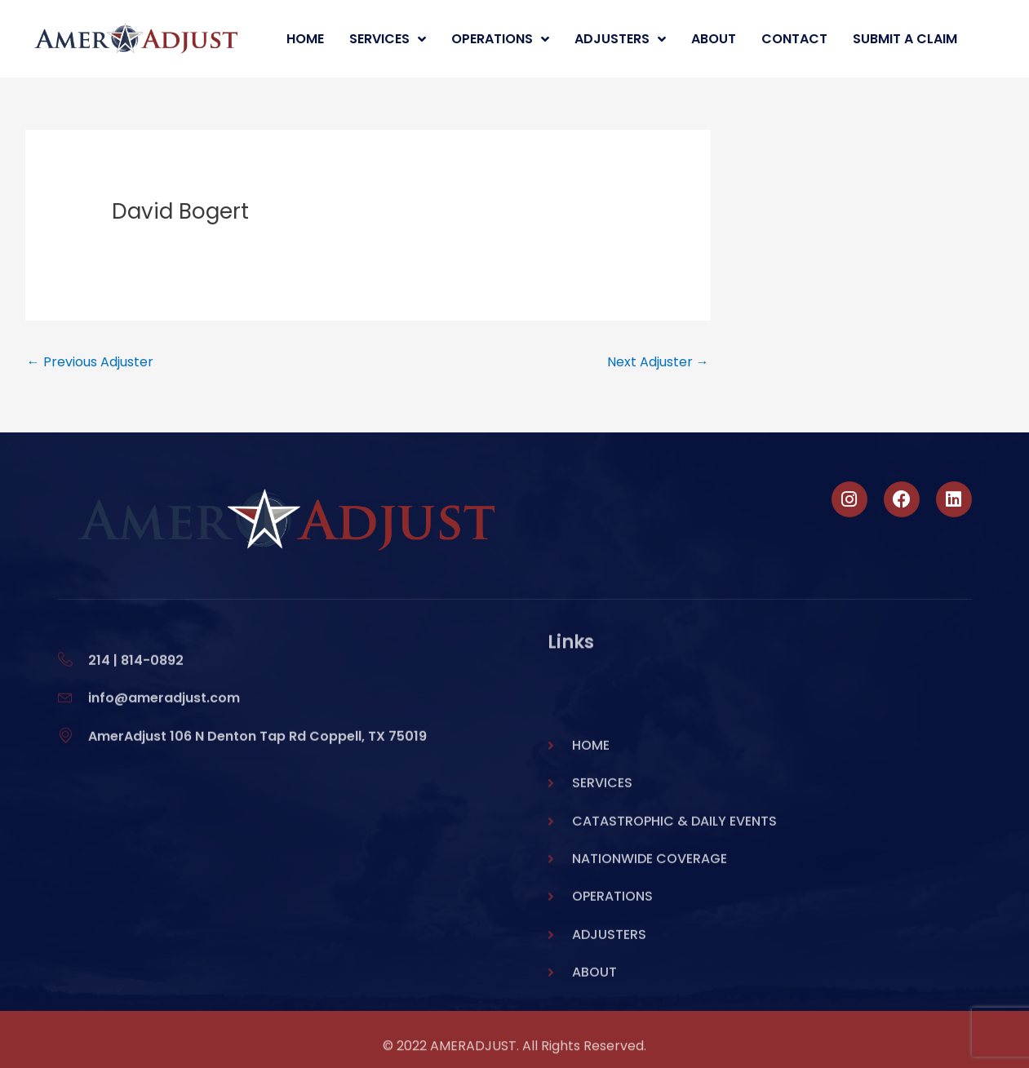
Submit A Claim (905, 38)
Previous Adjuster (90, 361)
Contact (794, 38)
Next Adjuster (658, 361)
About (713, 38)
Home (305, 38)
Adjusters (620, 39)
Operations (500, 39)
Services (387, 39)
